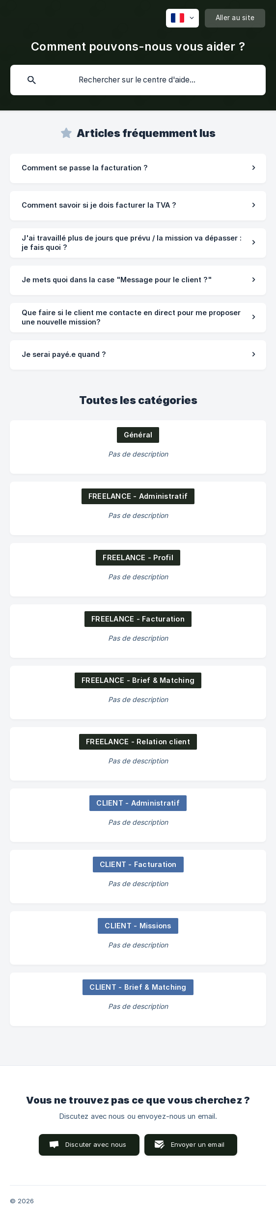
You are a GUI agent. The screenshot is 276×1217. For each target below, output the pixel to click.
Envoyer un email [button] (197, 1144)
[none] (182, 18)
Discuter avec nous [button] (96, 1144)
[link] (138, 168)
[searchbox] (138, 80)
